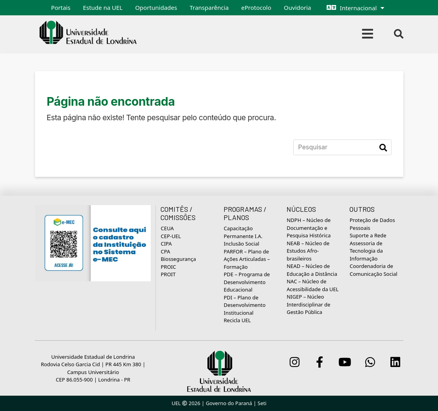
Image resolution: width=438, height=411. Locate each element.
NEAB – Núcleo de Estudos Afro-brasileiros (307, 251)
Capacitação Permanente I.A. (243, 232)
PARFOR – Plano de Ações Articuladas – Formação (247, 259)
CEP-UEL (171, 236)
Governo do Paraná (229, 403)
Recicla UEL (237, 320)
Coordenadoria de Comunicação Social (373, 269)
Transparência (209, 7)
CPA (165, 251)
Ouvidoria (297, 7)
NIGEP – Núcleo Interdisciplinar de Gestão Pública (308, 304)
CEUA (167, 228)
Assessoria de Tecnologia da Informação (366, 251)
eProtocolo (256, 7)
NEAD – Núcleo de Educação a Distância (311, 269)
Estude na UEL (103, 7)
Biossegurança (178, 258)
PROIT (168, 274)
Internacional (358, 8)
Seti (262, 403)
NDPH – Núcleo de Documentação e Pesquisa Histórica (308, 228)
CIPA (166, 243)
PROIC (168, 266)
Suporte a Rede (367, 235)
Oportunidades (156, 7)
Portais (60, 7)
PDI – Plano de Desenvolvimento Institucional (244, 305)
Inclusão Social (241, 243)
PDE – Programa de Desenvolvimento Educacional (247, 282)
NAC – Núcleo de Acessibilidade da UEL (312, 285)
